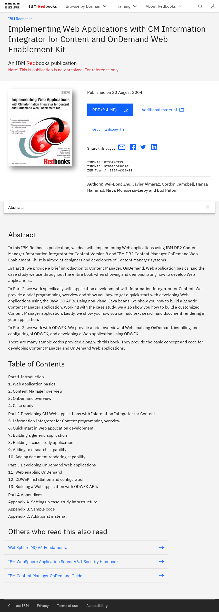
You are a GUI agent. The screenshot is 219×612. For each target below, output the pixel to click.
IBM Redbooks (20, 18)
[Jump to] (109, 207)
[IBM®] (12, 6)
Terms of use (67, 605)
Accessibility (97, 605)
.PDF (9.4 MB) (110, 109)
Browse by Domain (86, 6)
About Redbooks (164, 6)
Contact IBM (18, 605)
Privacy (43, 605)
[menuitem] (87, 6)
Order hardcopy (108, 129)
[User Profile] (213, 6)
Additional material (163, 109)
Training (126, 6)
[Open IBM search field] (200, 6)
